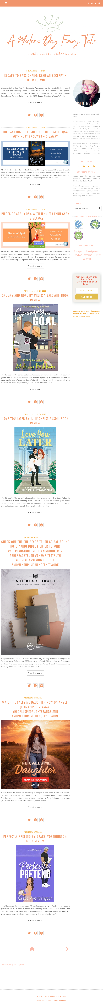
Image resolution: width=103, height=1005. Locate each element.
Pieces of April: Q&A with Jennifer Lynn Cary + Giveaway (35, 215)
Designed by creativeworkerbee (51, 1000)
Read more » (35, 102)
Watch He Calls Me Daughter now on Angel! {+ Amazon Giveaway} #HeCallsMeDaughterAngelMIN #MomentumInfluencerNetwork (35, 709)
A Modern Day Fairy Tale (48, 996)
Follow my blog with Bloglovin (12, 965)
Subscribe (86, 297)
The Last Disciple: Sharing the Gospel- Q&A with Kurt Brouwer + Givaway (35, 134)
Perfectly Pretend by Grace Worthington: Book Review (35, 838)
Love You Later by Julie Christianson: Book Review (35, 420)
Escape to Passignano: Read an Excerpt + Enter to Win (35, 77)
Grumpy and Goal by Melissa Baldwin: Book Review (35, 297)
